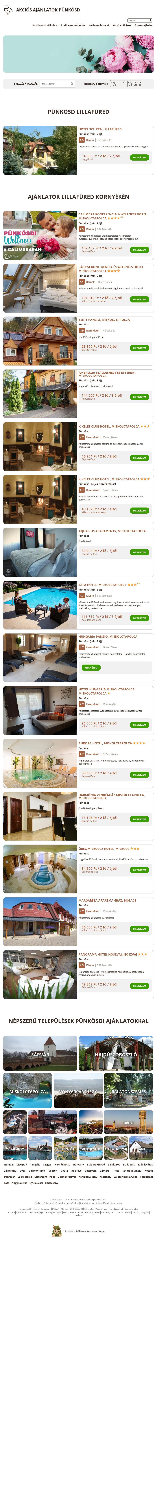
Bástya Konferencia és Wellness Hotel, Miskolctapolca (111, 269)
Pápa (52, 1176)
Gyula (64, 1170)
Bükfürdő (34, 1212)
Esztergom (40, 1176)
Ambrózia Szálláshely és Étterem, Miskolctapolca (107, 374)
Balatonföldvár (67, 1176)
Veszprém (91, 1170)
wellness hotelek (99, 25)
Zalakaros (114, 1164)
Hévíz (97, 1212)
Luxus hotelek (131, 1209)
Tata (6, 1183)
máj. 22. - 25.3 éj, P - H (117, 83)
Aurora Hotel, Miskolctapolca (112, 743)
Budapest (129, 1164)
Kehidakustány (88, 1176)
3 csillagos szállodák (44, 25)
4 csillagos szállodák (73, 25)
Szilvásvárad (145, 1164)
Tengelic (35, 1164)
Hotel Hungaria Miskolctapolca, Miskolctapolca (107, 691)
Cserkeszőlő (25, 1176)
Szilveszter (89, 1209)
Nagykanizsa (19, 1183)
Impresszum (116, 1203)
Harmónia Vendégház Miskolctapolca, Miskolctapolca (112, 796)
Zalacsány (10, 1170)
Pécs (116, 1170)
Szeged (47, 1164)
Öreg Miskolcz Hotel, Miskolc (109, 849)
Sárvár (120, 1212)
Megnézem (139, 157)
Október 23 (77, 1209)
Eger (42, 1212)
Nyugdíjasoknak (116, 1209)
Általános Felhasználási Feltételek (50, 1203)
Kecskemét (146, 1176)
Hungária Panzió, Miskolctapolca (108, 636)
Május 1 (55, 1209)
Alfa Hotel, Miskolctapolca (109, 585)
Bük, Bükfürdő (96, 1164)
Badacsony (51, 1183)
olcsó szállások (122, 25)
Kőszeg (149, 1170)
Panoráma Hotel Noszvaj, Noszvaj (113, 954)
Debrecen (9, 1176)
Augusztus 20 (25, 1209)
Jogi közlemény (87, 1203)
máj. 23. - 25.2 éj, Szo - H (134, 83)
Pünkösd (84, 324)
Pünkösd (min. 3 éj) (90, 380)
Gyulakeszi (36, 1183)
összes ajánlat (143, 25)
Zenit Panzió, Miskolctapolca (104, 320)
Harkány (78, 1164)
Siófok (128, 1212)
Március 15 (66, 1209)
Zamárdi (105, 1170)
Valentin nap (101, 1209)
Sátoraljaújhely (131, 1170)
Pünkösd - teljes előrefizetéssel (97, 484)
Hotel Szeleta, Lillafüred (100, 129)
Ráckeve (76, 1170)
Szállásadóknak (102, 1203)
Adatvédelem (72, 1203)
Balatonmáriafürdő (125, 1176)
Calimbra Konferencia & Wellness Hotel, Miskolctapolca (113, 216)
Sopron (53, 1170)
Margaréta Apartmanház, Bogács (107, 900)
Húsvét (36, 1209)
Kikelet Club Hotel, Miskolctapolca (114, 426)
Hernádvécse (62, 1164)
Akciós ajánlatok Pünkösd (48, 10)
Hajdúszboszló (76, 1212)
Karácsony (46, 1209)
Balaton (11, 1212)
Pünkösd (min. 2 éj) (90, 134)
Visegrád (22, 1164)
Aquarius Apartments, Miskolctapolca (112, 531)
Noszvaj (9, 1164)
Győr (22, 1170)
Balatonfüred (37, 1170)
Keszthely (105, 1176)
